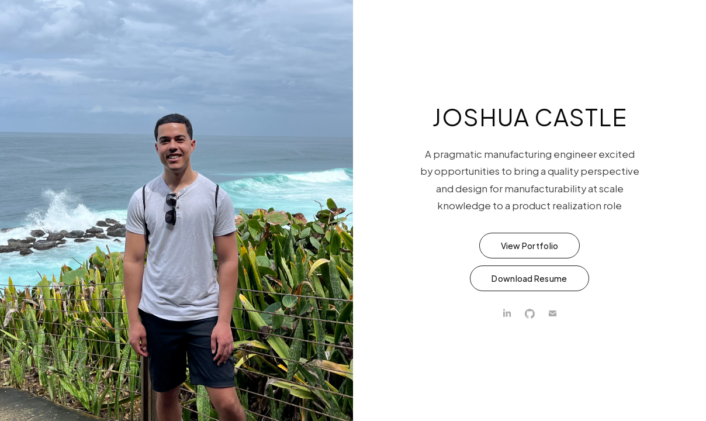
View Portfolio (530, 245)
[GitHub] (530, 314)
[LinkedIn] (507, 313)
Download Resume (529, 278)
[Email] (552, 313)
